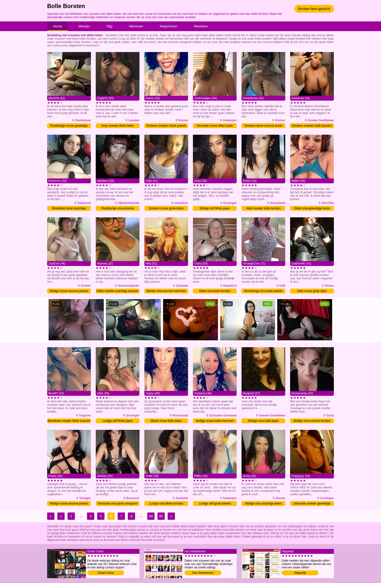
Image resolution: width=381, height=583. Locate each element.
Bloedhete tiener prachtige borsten (69, 209)
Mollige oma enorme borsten (312, 421)
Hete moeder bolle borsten (263, 208)
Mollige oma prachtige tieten (263, 503)
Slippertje (300, 572)
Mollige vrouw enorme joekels (69, 291)
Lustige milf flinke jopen (118, 421)
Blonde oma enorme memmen (166, 291)
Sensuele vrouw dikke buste (215, 125)
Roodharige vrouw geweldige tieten (69, 126)
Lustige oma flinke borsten (166, 503)
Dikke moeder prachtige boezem (118, 291)
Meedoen (201, 26)
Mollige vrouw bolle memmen (215, 421)
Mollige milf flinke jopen (215, 208)
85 (161, 516)
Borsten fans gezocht (314, 9)
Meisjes (84, 26)
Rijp (110, 26)
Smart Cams (106, 572)
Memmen (136, 26)
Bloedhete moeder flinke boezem (69, 421)
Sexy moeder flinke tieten (117, 125)
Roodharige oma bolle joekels (263, 291)
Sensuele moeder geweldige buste (312, 504)
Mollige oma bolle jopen (263, 421)
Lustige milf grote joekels (215, 503)
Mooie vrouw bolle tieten (166, 421)
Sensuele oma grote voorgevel (118, 503)
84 (151, 516)
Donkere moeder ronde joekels (166, 125)
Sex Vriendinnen (203, 572)
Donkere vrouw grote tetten (166, 208)
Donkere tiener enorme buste (263, 125)
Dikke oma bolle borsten (215, 291)
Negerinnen (168, 26)
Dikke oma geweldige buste (312, 208)
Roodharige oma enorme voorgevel (118, 209)
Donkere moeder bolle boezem (312, 125)
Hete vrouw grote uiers (312, 291)
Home (57, 26)
